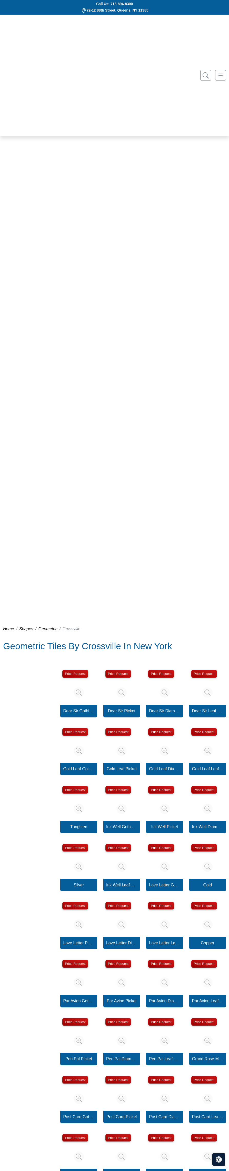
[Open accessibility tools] (218, 1159)
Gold (207, 885)
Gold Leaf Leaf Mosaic (207, 769)
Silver (79, 885)
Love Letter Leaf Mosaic (164, 943)
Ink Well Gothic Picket (121, 827)
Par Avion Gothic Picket (78, 1001)
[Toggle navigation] (220, 75)
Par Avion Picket (121, 1001)
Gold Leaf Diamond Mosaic (164, 769)
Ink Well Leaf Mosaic (121, 885)
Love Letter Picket (78, 943)
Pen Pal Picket (78, 1059)
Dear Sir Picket (121, 711)
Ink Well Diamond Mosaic (207, 827)
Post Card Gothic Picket (78, 1117)
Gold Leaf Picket (122, 769)
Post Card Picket (121, 1117)
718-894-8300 (122, 4)
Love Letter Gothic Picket (164, 885)
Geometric (47, 629)
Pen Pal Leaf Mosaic (164, 1059)
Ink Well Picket (164, 827)
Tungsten (78, 827)
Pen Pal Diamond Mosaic (121, 1059)
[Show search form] (205, 75)
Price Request (75, 674)
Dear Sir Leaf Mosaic (207, 711)
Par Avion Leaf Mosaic (207, 1001)
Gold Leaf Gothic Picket (78, 769)
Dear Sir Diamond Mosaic (164, 711)
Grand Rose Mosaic (207, 1059)
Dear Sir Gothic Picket (78, 711)
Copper (207, 943)
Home (8, 629)
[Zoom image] (79, 692)
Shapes (26, 629)
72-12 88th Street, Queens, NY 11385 (117, 10)
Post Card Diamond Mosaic (164, 1117)
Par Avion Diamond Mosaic (164, 1001)
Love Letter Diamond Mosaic (121, 943)
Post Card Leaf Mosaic (207, 1117)
